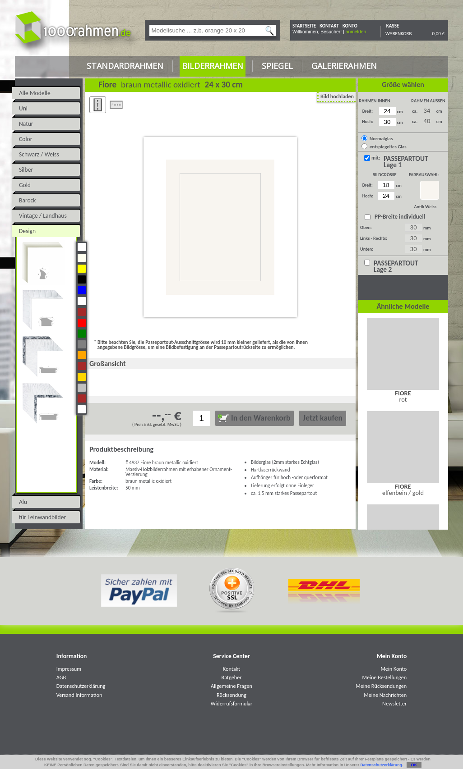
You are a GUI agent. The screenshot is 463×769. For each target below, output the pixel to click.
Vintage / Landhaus (43, 216)
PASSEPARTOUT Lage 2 (396, 266)
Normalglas (381, 139)
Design (27, 231)
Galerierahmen (344, 65)
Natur (26, 124)
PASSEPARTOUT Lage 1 (406, 162)
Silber (26, 170)
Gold (25, 185)
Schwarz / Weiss (39, 154)
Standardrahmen (125, 65)
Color (25, 139)
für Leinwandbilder (42, 517)
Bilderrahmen (212, 65)
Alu (23, 502)
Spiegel (277, 65)
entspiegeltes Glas (388, 147)
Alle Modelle (35, 93)
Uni (23, 108)
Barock (27, 200)
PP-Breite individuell (398, 216)
